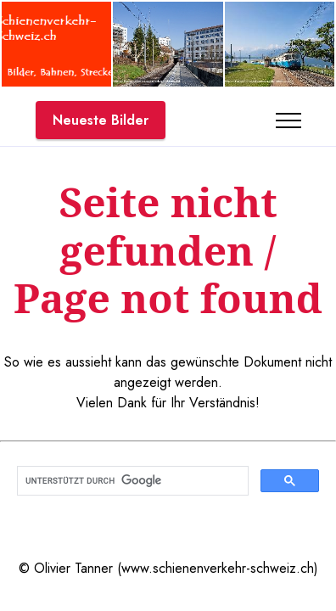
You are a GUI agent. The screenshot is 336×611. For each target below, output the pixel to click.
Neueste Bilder (100, 120)
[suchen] (131, 481)
